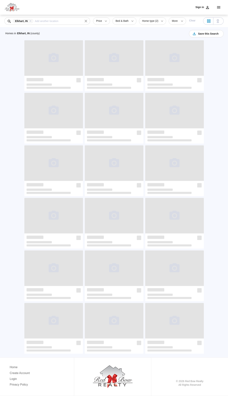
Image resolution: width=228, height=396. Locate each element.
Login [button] (13, 378)
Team (167, 6)
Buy (120, 6)
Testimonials (155, 6)
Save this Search (205, 33)
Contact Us (179, 6)
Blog (190, 6)
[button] (24, 21)
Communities (138, 6)
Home (198, 6)
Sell (126, 6)
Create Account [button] (20, 373)
